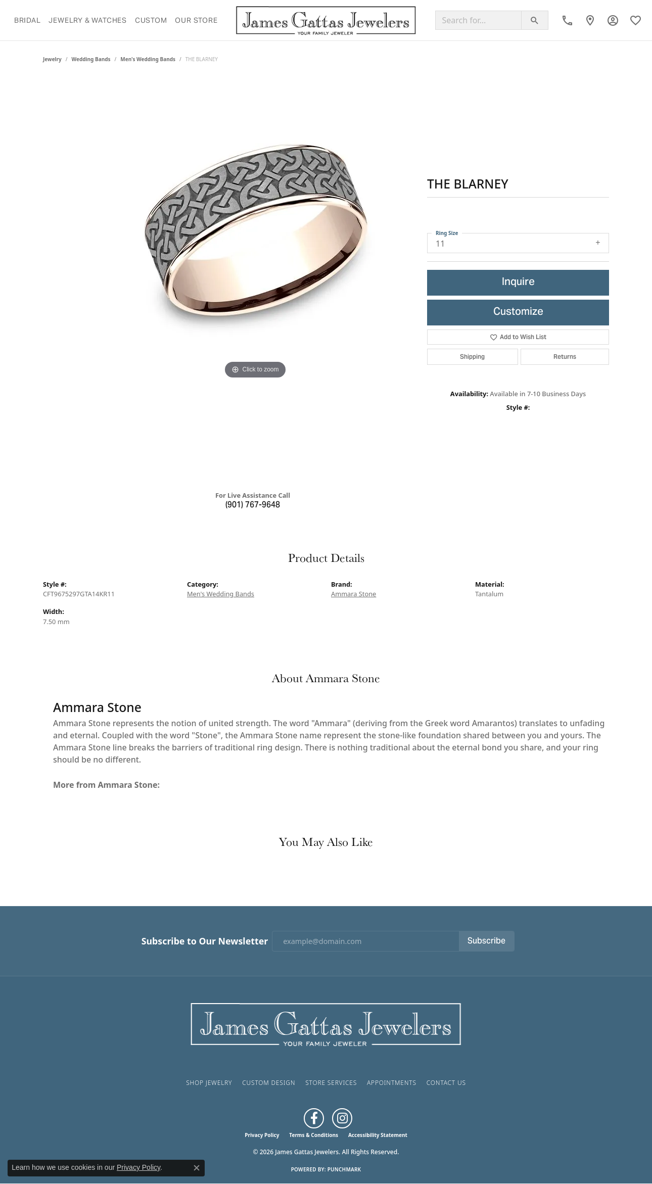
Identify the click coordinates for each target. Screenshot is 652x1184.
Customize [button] (518, 312)
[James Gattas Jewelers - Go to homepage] (326, 1023)
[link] (567, 20)
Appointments (391, 1082)
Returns (564, 356)
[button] (613, 20)
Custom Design (268, 1082)
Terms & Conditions (313, 1135)
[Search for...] (478, 20)
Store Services (331, 1082)
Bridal (27, 20)
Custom (151, 20)
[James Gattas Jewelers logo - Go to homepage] (326, 20)
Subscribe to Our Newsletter (205, 941)
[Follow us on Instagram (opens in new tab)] (342, 1118)
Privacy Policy (262, 1135)
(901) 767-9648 (252, 505)
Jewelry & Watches (88, 20)
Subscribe (486, 941)
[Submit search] (534, 20)
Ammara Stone (353, 593)
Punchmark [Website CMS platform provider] (344, 1169)
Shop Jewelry (209, 1082)
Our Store (196, 20)
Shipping (472, 356)
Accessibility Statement (377, 1135)
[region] (255, 280)
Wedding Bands (91, 59)
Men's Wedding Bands (147, 59)
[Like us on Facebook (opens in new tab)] (314, 1118)
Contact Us (446, 1082)
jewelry (52, 59)
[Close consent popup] (197, 1168)
